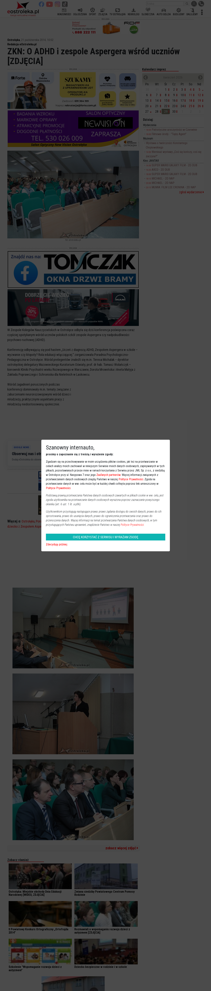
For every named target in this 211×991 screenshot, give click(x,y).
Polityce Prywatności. (133, 525)
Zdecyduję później (56, 544)
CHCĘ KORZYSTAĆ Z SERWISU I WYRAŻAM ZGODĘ (105, 537)
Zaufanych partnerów (108, 475)
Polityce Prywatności (131, 479)
